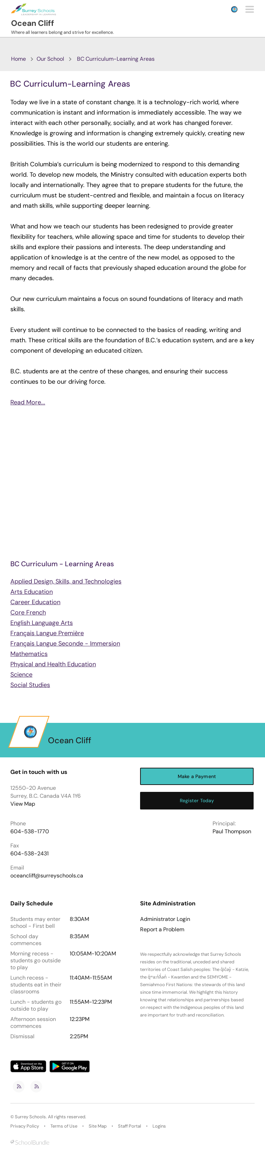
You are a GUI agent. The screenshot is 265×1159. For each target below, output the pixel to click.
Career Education (35, 602)
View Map (22, 803)
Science (21, 674)
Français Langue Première (47, 633)
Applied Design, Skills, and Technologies (65, 581)
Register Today (197, 800)
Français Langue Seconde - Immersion (65, 643)
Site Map (98, 1126)
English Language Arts (41, 623)
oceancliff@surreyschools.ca (46, 875)
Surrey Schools (30, 1117)
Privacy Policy (24, 1126)
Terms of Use (63, 1126)
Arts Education (31, 592)
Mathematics (29, 654)
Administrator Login (165, 919)
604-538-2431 (29, 853)
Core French (28, 612)
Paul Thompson (232, 831)
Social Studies (30, 685)
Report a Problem (162, 929)
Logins (159, 1126)
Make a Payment (197, 776)
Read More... (27, 402)
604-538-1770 (29, 831)
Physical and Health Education (53, 664)
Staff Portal (129, 1126)
